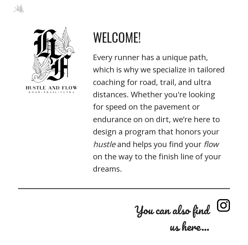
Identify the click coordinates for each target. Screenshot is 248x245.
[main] (160, 102)
